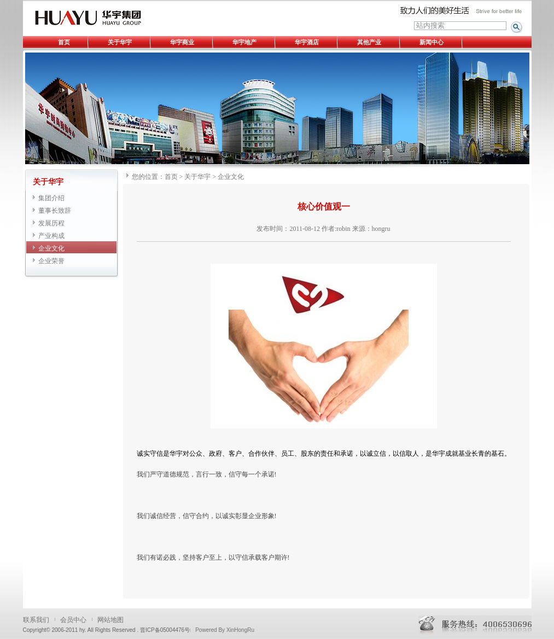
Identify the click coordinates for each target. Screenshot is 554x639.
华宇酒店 (307, 42)
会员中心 (73, 620)
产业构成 (51, 236)
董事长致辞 (54, 210)
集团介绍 (51, 198)
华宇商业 (182, 42)
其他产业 (369, 42)
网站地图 (110, 620)
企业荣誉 (51, 261)
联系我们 (36, 620)
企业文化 (51, 248)
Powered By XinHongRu (224, 630)
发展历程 (51, 223)
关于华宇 (120, 42)
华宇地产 (244, 42)
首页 (64, 42)
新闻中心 (431, 42)
